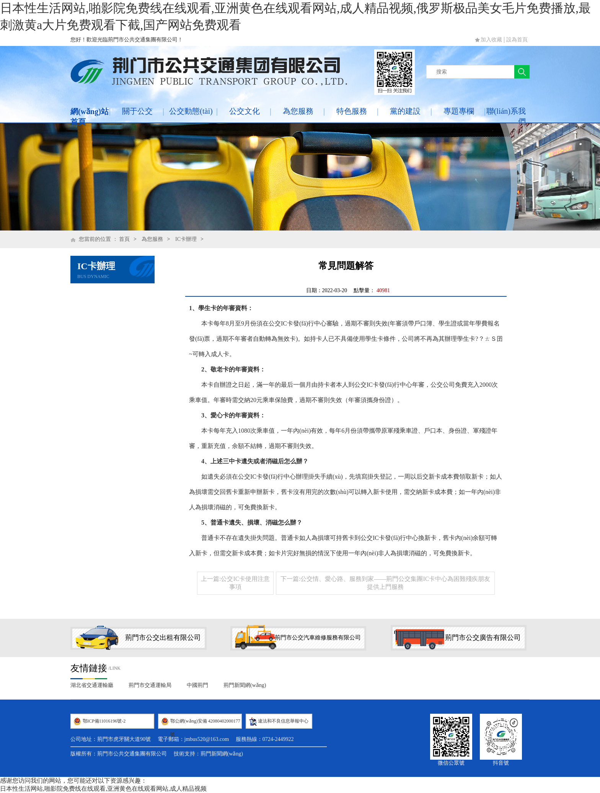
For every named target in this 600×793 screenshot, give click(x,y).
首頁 (124, 239)
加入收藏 (491, 40)
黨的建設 (405, 111)
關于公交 (137, 111)
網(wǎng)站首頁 (89, 116)
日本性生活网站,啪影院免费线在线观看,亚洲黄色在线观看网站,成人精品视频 (103, 788)
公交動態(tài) (190, 111)
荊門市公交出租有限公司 (163, 637)
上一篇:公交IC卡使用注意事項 (235, 583)
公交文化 (244, 111)
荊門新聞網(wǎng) (244, 685)
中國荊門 (197, 685)
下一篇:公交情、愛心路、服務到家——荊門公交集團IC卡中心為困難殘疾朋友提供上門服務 (385, 583)
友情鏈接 (88, 668)
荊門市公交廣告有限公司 (483, 637)
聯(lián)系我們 (506, 116)
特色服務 (351, 111)
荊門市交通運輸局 (150, 685)
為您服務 (298, 111)
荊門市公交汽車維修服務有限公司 (318, 637)
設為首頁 (517, 40)
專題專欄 (458, 111)
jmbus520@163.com (206, 739)
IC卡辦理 (186, 239)
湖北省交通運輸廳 (91, 685)
